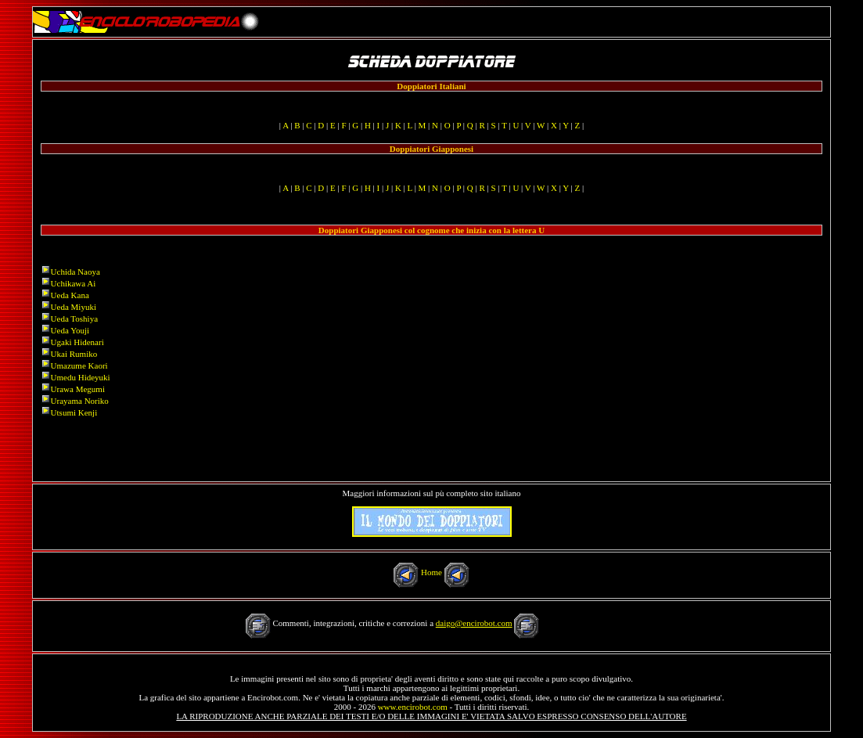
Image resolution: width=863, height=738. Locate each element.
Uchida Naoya (75, 271)
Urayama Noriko (80, 400)
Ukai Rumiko (74, 353)
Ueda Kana (70, 295)
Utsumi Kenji (74, 412)
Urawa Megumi (78, 389)
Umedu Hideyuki (80, 377)
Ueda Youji (70, 330)
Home (431, 572)
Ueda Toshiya (74, 318)
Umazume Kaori (79, 365)
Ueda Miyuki (73, 306)
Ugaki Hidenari (77, 342)
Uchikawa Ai (73, 283)
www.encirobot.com (413, 706)
